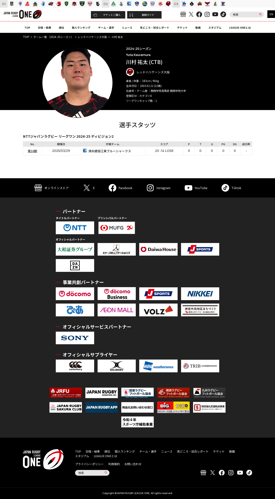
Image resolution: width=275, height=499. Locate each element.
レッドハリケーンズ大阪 (92, 37)
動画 (198, 27)
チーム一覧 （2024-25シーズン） (53, 37)
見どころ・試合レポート (154, 27)
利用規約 (114, 464)
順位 (61, 27)
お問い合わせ (133, 464)
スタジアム (215, 27)
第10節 (32, 151)
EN (271, 14)
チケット (182, 27)
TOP (27, 27)
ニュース (127, 27)
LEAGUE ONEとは (240, 27)
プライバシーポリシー (89, 464)
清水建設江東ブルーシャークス (109, 150)
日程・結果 (44, 27)
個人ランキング (81, 27)
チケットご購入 (107, 15)
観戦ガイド (141, 15)
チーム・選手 (106, 27)
